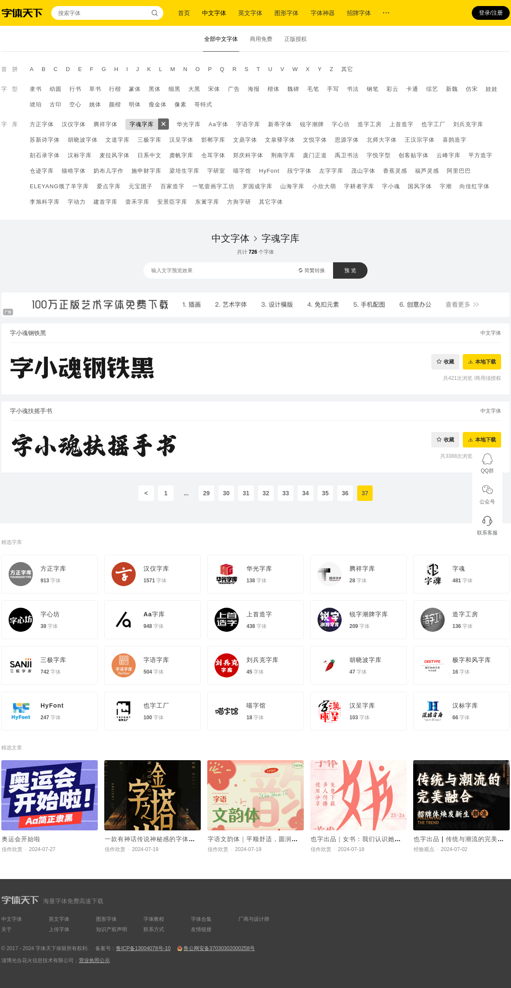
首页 (184, 12)
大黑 (194, 89)
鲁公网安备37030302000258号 (219, 948)
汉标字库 (80, 155)
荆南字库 (283, 155)
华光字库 (189, 124)
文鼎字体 (245, 140)
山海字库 (292, 186)
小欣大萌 (324, 186)
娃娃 (492, 89)
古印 (56, 104)
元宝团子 (140, 186)
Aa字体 (218, 124)
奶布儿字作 (108, 171)
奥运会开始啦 (21, 839)
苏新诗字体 (45, 140)
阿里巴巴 (459, 171)
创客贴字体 (414, 155)
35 (325, 493)
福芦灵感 (427, 171)
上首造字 (401, 124)
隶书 (36, 89)
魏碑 (293, 89)
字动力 (77, 202)
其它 (347, 69)
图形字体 (286, 12)
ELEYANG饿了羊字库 (59, 186)
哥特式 (203, 104)
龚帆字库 (181, 155)
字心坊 (341, 124)
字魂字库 (142, 124)
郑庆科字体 (248, 155)
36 (345, 493)
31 (246, 493)
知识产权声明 (111, 929)
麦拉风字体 (115, 155)
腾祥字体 (105, 124)
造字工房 (370, 124)
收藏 (449, 361)
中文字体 (214, 12)
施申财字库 (146, 171)
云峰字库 (448, 155)
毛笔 (313, 89)
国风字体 (420, 186)
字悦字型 (379, 155)
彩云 (392, 89)
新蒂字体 (280, 124)
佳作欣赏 (12, 849)
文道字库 (118, 140)
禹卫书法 (347, 155)
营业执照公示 (94, 960)
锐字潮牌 (312, 124)
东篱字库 (207, 202)
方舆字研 (239, 202)
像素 (180, 104)
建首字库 (105, 202)
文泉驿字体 (280, 140)
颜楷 (115, 104)
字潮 (445, 186)
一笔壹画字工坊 (213, 186)
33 (285, 493)
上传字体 (59, 929)
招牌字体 (359, 12)
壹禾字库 (137, 202)
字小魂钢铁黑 (28, 332)
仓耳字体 (213, 155)
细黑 (174, 89)
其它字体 (271, 202)
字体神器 (323, 12)
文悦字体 (315, 140)
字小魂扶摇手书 (31, 410)
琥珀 (36, 104)
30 (226, 493)
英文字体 (250, 12)
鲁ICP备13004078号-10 (143, 948)
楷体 (274, 89)
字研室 (216, 171)
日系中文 (149, 155)
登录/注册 (491, 12)
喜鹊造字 (454, 140)
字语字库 (248, 124)
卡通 (412, 89)
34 (305, 493)
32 (265, 493)
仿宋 (472, 89)
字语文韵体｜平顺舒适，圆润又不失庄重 (266, 839)
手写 (333, 89)
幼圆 (56, 89)
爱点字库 (109, 186)
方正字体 (42, 124)
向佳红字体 (474, 186)
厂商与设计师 (253, 919)
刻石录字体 (45, 155)
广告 (234, 89)
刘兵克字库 (468, 124)
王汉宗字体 (420, 140)
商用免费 (261, 39)
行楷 (115, 89)
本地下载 (485, 361)
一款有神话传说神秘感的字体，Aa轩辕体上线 (170, 839)
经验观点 (424, 849)
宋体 (214, 89)
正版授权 (295, 39)
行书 (75, 89)
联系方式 (153, 929)
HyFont (269, 171)
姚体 (95, 104)
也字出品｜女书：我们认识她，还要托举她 (372, 839)
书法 (353, 89)
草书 (95, 89)
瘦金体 (158, 104)
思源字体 (347, 140)
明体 (135, 104)
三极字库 (149, 140)
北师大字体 (382, 140)
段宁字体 (299, 171)
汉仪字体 (74, 124)
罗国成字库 (257, 186)
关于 (6, 929)
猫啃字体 (74, 171)
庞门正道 (315, 155)
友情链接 (201, 929)
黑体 (155, 89)
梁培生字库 (184, 171)
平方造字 (480, 155)
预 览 (350, 270)
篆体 (135, 89)
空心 (75, 104)
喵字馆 (242, 171)
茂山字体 (363, 171)
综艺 (432, 89)
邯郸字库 (213, 140)
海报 (254, 89)
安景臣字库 (172, 202)
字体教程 (153, 919)
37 (364, 493)
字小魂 (391, 186)
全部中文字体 (221, 39)
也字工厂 (433, 124)
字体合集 (201, 919)
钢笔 (373, 89)
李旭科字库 (45, 202)
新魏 (452, 89)
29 (206, 493)
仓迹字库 (42, 171)
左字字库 (331, 171)
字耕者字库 (359, 186)
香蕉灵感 (395, 171)
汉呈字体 (181, 140)
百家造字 (172, 186)
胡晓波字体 (83, 140)
